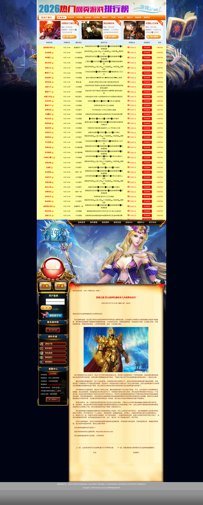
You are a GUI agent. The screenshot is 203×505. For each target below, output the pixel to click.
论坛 (56, 391)
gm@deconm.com (54, 384)
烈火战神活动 (129, 223)
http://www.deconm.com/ (104, 432)
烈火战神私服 (109, 488)
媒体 (97, 291)
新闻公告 (91, 291)
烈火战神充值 (117, 223)
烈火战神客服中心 (141, 223)
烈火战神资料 (105, 223)
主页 (85, 291)
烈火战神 (81, 223)
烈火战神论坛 (153, 223)
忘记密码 (55, 309)
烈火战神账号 (93, 223)
